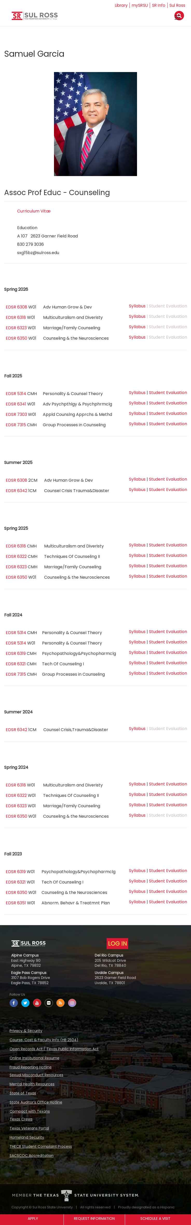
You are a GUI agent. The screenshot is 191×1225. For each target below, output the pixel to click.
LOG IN (117, 943)
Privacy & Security (26, 1030)
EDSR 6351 (16, 903)
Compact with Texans (30, 1111)
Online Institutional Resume (34, 1058)
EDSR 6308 (16, 307)
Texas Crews (21, 1119)
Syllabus (137, 306)
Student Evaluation (168, 393)
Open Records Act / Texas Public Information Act (54, 1049)
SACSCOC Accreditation (31, 1155)
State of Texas (23, 1093)
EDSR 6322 (16, 556)
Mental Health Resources (32, 1084)
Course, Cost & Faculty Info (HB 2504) (44, 1039)
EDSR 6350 (16, 338)
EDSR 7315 (16, 425)
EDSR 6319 (16, 653)
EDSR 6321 (16, 664)
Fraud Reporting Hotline (31, 1067)
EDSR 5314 (16, 394)
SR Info (158, 5)
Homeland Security (27, 1137)
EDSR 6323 (16, 328)
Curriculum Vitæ (34, 211)
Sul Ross (177, 5)
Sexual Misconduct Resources (36, 1075)
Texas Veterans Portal (29, 1128)
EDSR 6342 (16, 491)
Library (119, 5)
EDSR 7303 (16, 414)
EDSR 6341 (16, 404)
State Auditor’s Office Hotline (36, 1102)
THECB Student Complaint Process (41, 1146)
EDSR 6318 (16, 317)
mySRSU (138, 5)
